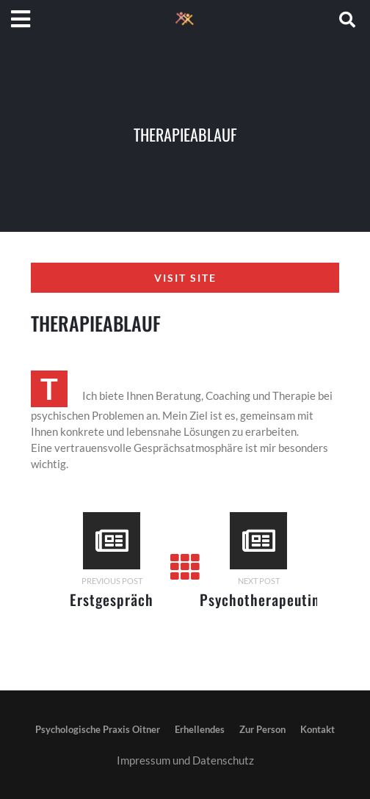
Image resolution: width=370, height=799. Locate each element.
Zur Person (262, 729)
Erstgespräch (111, 599)
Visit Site (185, 277)
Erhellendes (200, 729)
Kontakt (317, 729)
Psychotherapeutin (259, 599)
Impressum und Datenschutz (185, 760)
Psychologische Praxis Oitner (97, 729)
